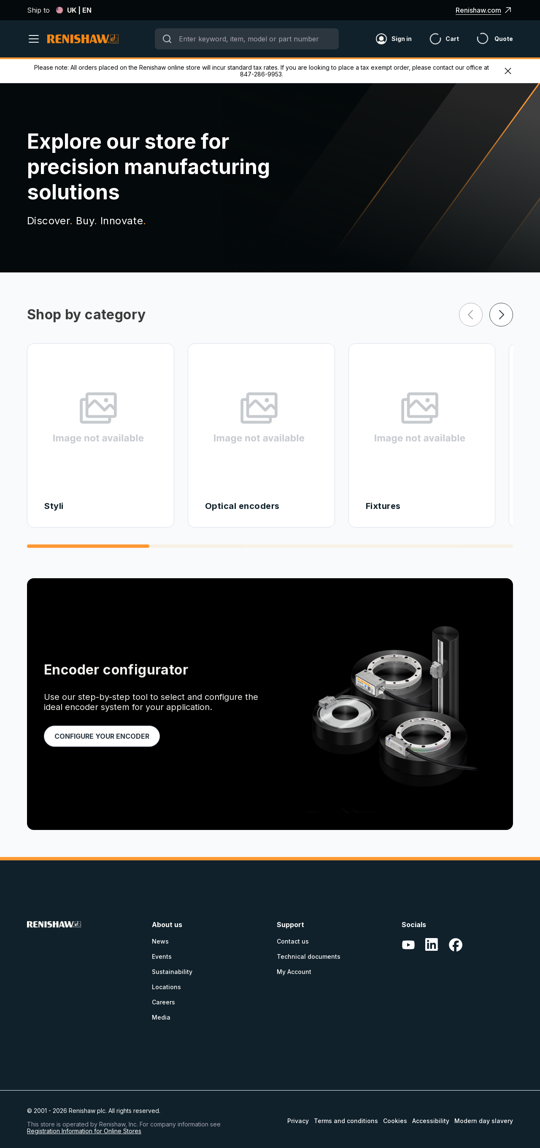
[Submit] (167, 39)
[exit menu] (508, 71)
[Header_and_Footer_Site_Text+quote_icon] (486, 38)
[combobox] (247, 38)
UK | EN (73, 10)
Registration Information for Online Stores (84, 1130)
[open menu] (37, 38)
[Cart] (435, 38)
